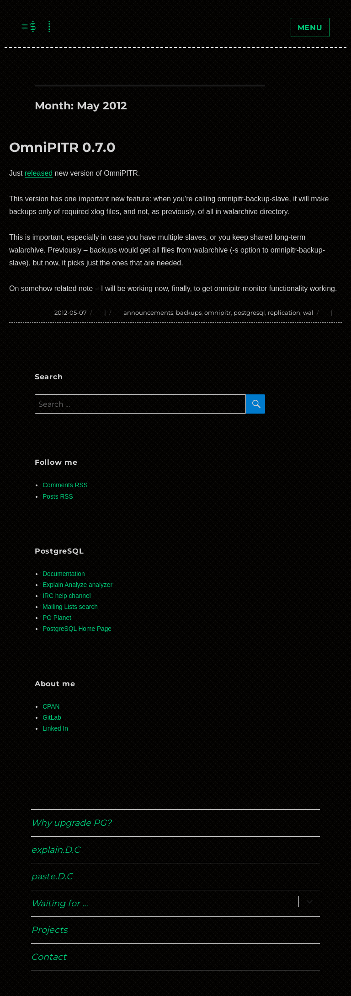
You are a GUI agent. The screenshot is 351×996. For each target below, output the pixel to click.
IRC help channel (66, 595)
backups (189, 312)
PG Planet (57, 617)
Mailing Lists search (70, 606)
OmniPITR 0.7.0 (62, 147)
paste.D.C (52, 876)
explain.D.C (55, 849)
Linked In (55, 728)
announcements (148, 312)
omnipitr (217, 312)
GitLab (52, 717)
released (39, 173)
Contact (48, 956)
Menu (310, 27)
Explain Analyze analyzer (77, 584)
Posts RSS (58, 496)
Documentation (64, 574)
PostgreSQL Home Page (77, 628)
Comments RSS (65, 485)
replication (284, 312)
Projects (49, 929)
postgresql (249, 312)
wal (308, 312)
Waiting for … (59, 903)
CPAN (51, 706)
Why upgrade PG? (71, 822)
